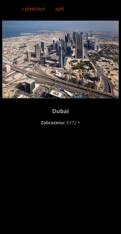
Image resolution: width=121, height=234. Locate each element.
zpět (59, 9)
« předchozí (33, 9)
